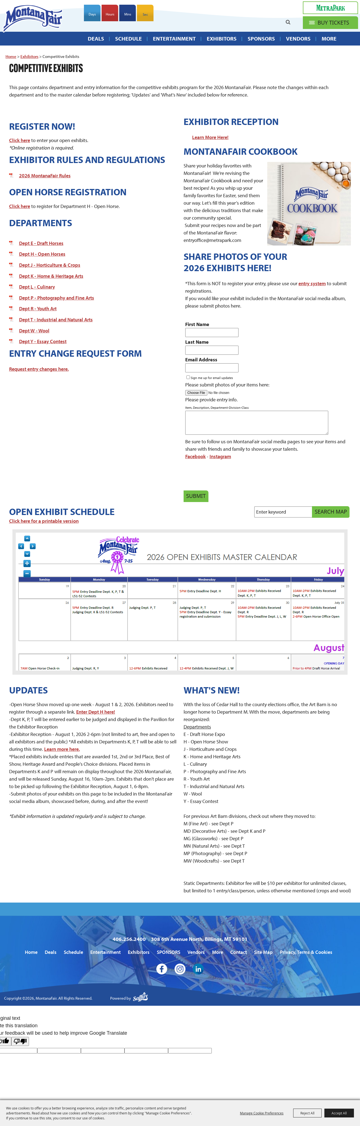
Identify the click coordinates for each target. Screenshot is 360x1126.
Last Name (197, 342)
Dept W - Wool (34, 330)
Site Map (263, 952)
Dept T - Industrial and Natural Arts (56, 319)
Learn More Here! (210, 137)
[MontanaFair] (34, 19)
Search (288, 22)
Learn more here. (62, 749)
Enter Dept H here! (95, 712)
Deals (96, 39)
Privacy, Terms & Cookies (306, 952)
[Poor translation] (20, 1041)
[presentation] (226, 476)
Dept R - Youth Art (38, 308)
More (329, 39)
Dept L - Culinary (37, 287)
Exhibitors (222, 39)
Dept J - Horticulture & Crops (49, 265)
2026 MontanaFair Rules (45, 175)
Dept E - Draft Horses (41, 243)
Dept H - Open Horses (42, 254)
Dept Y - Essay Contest (43, 341)
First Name (197, 324)
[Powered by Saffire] (140, 998)
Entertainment (174, 39)
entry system (312, 283)
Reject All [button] (307, 1113)
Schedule (128, 39)
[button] (309, 204)
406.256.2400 (129, 939)
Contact (238, 952)
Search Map (331, 511)
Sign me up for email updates (212, 378)
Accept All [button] (339, 1113)
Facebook (195, 456)
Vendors (298, 39)
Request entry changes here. (39, 369)
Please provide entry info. (211, 399)
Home (11, 56)
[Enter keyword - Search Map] (285, 511)
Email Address (201, 359)
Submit (196, 496)
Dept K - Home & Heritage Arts (51, 276)
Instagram (220, 456)
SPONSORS (261, 39)
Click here (19, 140)
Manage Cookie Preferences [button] (262, 1113)
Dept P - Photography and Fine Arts (56, 298)
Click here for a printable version (44, 521)
